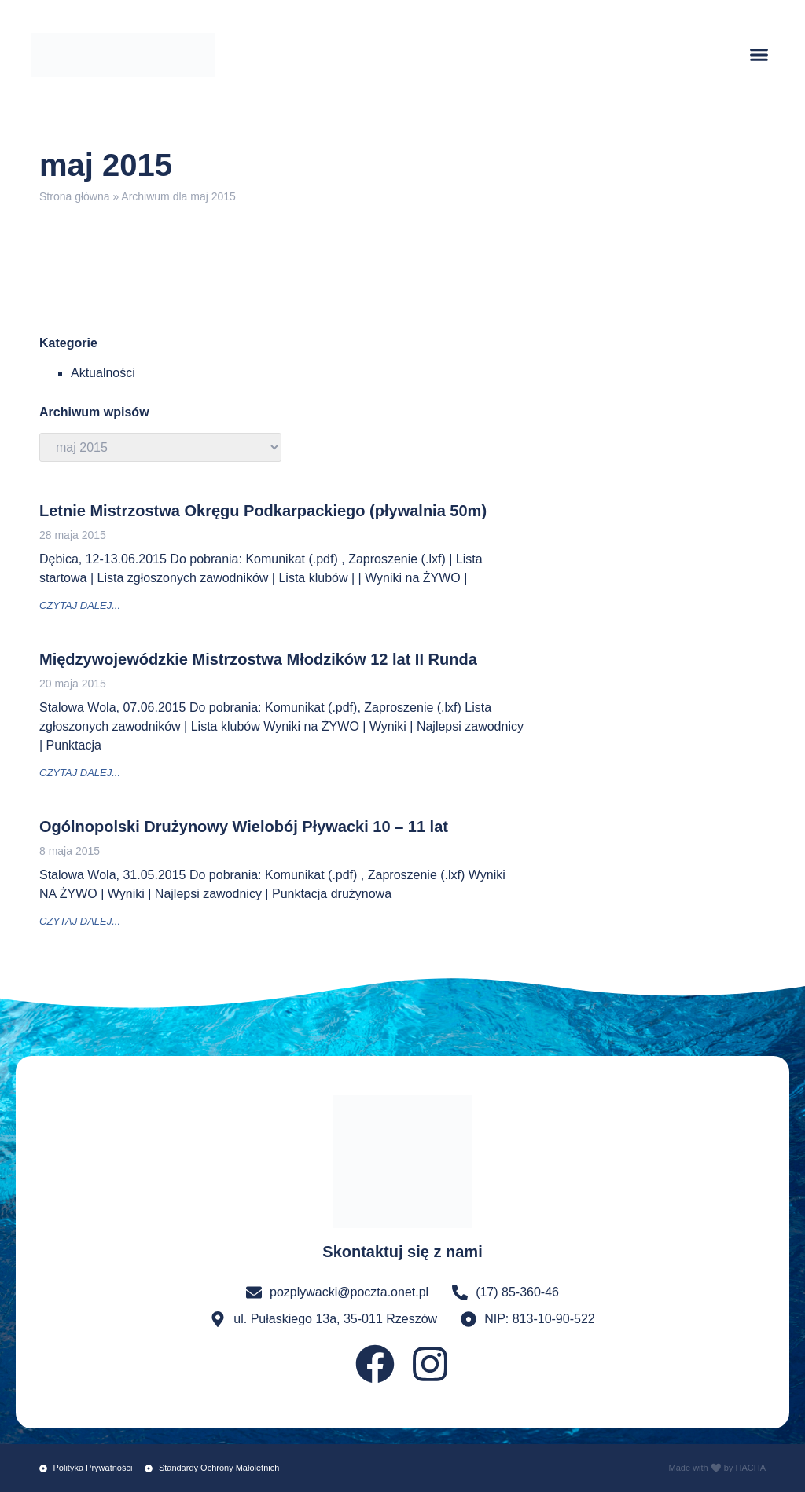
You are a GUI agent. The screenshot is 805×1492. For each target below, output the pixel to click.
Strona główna (74, 196)
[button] (759, 55)
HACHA (750, 1467)
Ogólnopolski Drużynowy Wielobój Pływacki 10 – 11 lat (243, 826)
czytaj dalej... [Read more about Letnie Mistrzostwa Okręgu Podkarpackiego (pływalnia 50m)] (79, 605)
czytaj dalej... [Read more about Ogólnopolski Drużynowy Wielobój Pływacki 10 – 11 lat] (79, 921)
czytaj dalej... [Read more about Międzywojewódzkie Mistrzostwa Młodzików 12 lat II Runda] (79, 773)
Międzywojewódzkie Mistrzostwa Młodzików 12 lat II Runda (258, 659)
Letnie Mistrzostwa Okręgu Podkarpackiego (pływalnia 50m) (263, 510)
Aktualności (103, 372)
